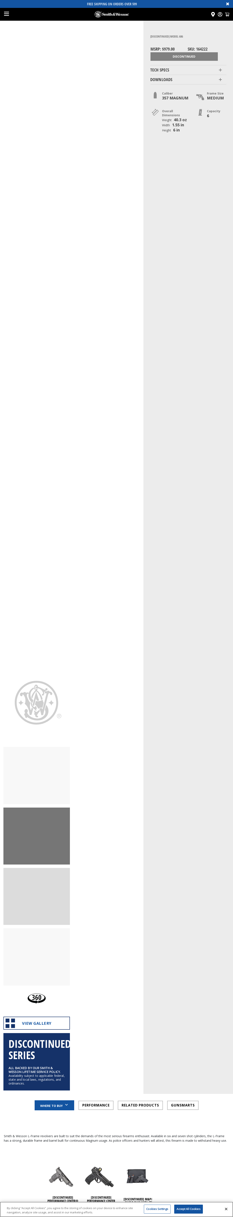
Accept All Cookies (188, 1211)
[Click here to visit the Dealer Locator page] (213, 14)
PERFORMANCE (96, 953)
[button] (188, 70)
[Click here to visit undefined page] (62, 1036)
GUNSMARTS (183, 953)
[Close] (226, 1211)
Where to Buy (54, 953)
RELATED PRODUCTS (140, 953)
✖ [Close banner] (228, 4)
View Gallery (36, 868)
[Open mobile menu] (6, 14)
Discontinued (184, 56)
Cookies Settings (157, 1211)
